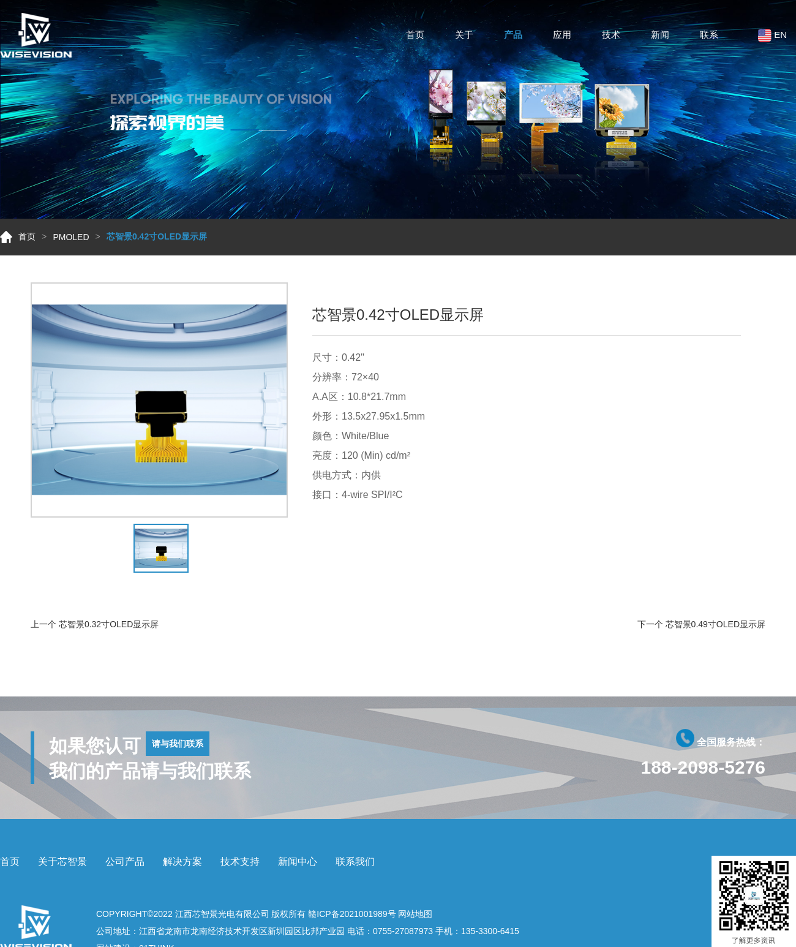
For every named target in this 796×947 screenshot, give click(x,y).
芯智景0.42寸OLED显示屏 (157, 236)
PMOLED (71, 237)
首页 (415, 36)
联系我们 (355, 861)
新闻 (660, 36)
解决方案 (182, 861)
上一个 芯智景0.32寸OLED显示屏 (95, 624)
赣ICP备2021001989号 (352, 914)
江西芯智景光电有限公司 (222, 914)
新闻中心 (297, 861)
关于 (464, 36)
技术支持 (240, 861)
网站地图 (415, 914)
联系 (709, 36)
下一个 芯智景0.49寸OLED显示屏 (701, 624)
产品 (513, 36)
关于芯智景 (62, 861)
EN (772, 37)
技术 (611, 36)
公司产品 (125, 861)
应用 (562, 36)
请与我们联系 (177, 744)
